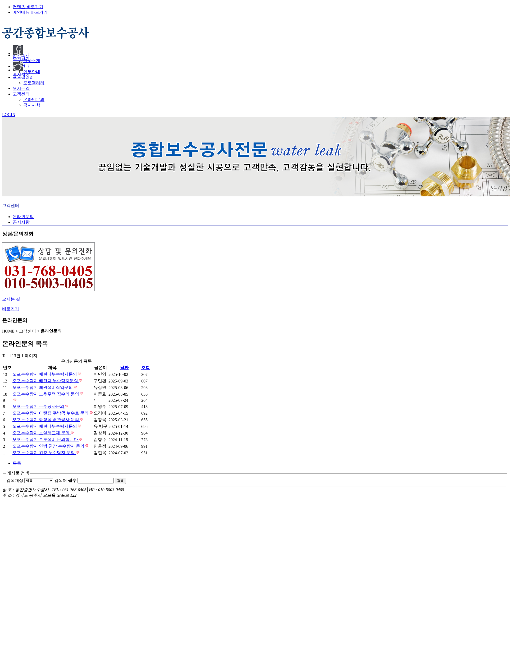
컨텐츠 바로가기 (28, 6)
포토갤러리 (33, 83)
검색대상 (14, 480)
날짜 (124, 367)
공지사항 (31, 105)
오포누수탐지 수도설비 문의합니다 (45, 439)
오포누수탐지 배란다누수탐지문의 (45, 374)
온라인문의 (33, 99)
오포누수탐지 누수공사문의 (38, 406)
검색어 (65, 480)
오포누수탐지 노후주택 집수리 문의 (46, 394)
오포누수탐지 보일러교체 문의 (41, 433)
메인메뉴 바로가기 (30, 12)
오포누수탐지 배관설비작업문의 (43, 387)
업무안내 (31, 72)
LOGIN (8, 114)
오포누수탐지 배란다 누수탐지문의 (45, 381)
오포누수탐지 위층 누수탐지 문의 (44, 452)
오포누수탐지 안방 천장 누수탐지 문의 (48, 446)
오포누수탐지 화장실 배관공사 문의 (46, 419)
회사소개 (31, 60)
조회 (145, 367)
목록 (17, 463)
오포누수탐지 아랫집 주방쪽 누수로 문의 (51, 413)
